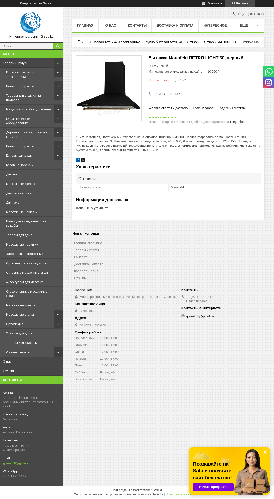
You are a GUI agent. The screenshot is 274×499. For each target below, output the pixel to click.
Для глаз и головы (19, 193)
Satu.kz (157, 490)
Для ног (11, 174)
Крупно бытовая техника (163, 42)
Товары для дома (19, 235)
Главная (85, 25)
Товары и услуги (15, 63)
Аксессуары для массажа (25, 282)
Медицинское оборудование (28, 109)
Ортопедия (14, 324)
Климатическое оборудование (18, 120)
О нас (7, 361)
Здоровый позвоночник (24, 254)
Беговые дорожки (20, 165)
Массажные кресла (20, 183)
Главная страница (88, 243)
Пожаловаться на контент (183, 494)
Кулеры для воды (19, 155)
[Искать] (58, 46)
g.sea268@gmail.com (18, 463)
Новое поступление (21, 86)
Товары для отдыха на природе (23, 97)
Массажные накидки (22, 212)
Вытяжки (192, 42)
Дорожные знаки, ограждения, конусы (29, 134)
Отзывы (9, 371)
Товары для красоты (22, 342)
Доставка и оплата (175, 25)
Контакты (137, 25)
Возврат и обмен (87, 271)
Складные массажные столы (27, 272)
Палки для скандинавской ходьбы (26, 223)
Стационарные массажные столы (27, 293)
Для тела (13, 202)
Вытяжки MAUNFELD (219, 42)
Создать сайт (29, 3)
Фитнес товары (18, 352)
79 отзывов (214, 3)
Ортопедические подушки (26, 263)
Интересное (215, 25)
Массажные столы (20, 314)
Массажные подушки (22, 244)
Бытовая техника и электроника (21, 74)
